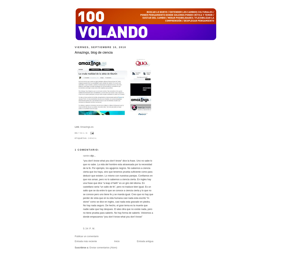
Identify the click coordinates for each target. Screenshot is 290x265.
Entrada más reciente (86, 241)
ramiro (86, 155)
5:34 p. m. (89, 228)
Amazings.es (86, 127)
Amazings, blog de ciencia (94, 52)
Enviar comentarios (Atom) (103, 247)
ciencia (92, 138)
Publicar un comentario (87, 236)
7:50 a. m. (83, 133)
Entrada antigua (145, 241)
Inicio (116, 241)
